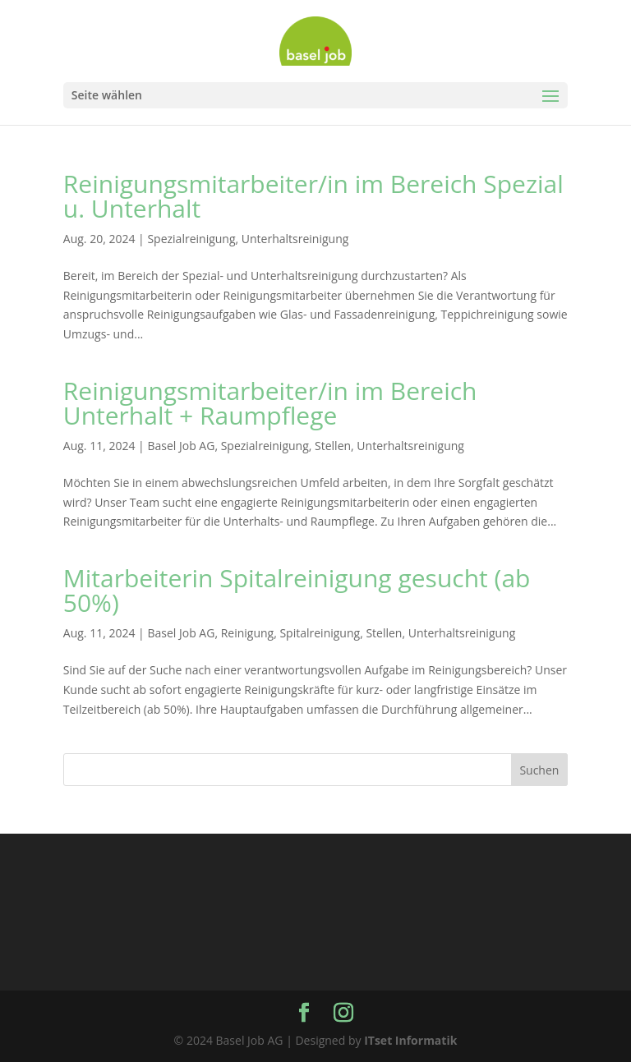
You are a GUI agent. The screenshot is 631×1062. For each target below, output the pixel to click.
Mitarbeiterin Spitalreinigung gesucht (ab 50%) (297, 590)
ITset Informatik (410, 1040)
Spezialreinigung (191, 238)
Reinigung (247, 633)
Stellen (333, 445)
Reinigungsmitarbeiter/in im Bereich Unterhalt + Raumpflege (270, 403)
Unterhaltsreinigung (295, 238)
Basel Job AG (180, 445)
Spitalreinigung (319, 633)
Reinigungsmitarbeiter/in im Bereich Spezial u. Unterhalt (313, 196)
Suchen (539, 770)
